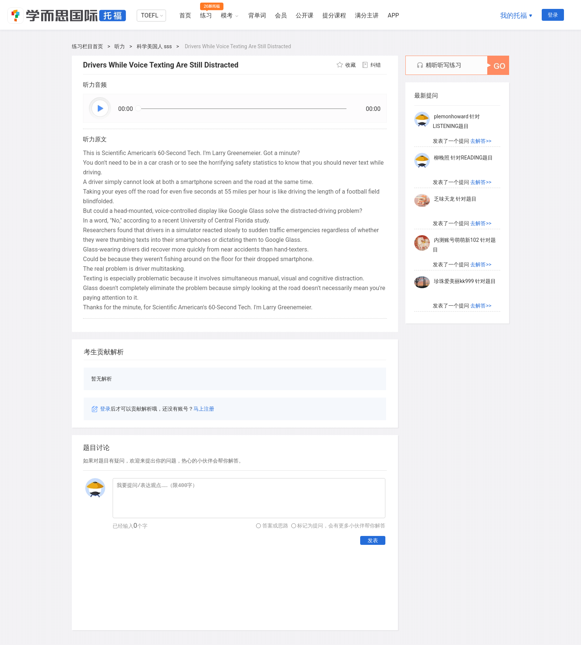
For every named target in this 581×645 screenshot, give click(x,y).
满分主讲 (367, 15)
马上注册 (203, 409)
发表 (373, 540)
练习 (206, 15)
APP (393, 15)
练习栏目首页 (87, 46)
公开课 (304, 15)
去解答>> (480, 141)
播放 (100, 108)
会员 (281, 15)
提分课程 (334, 15)
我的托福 (513, 15)
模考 (227, 15)
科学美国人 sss (154, 46)
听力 (119, 46)
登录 (553, 15)
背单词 (257, 15)
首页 (185, 15)
